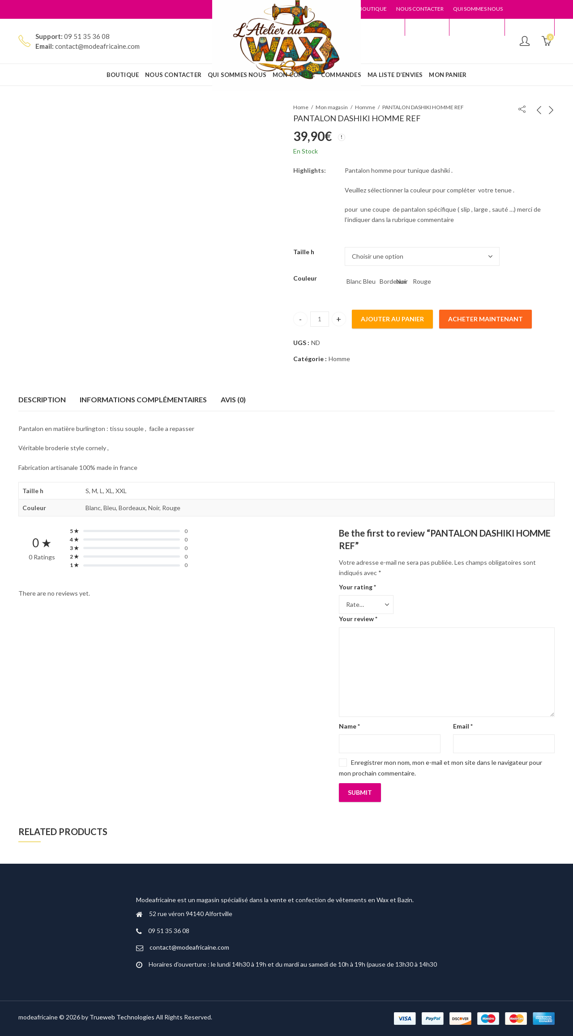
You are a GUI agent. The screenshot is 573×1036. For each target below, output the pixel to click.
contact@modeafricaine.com (189, 947)
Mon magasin (332, 107)
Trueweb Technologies (122, 1017)
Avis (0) (233, 399)
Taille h (303, 252)
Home (300, 107)
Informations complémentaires (143, 399)
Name (349, 726)
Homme (365, 107)
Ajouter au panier (392, 319)
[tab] (42, 400)
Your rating (357, 587)
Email (463, 726)
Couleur (305, 278)
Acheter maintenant (485, 319)
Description (42, 399)
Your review (358, 618)
